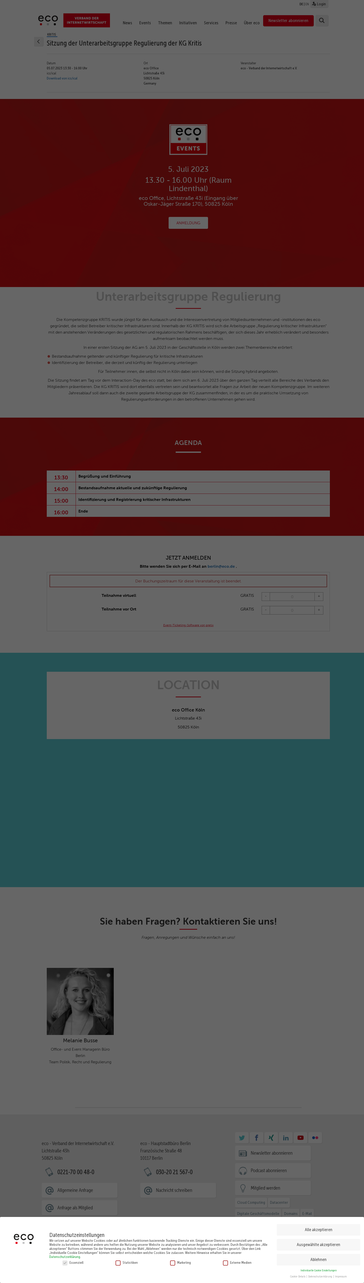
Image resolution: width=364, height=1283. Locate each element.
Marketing (180, 1262)
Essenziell (72, 1262)
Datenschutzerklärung (64, 1257)
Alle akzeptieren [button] (318, 1229)
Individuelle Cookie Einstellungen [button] (319, 1270)
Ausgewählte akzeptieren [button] (318, 1244)
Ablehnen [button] (318, 1259)
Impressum (341, 1276)
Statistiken (127, 1262)
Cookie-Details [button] (298, 1276)
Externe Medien (237, 1262)
